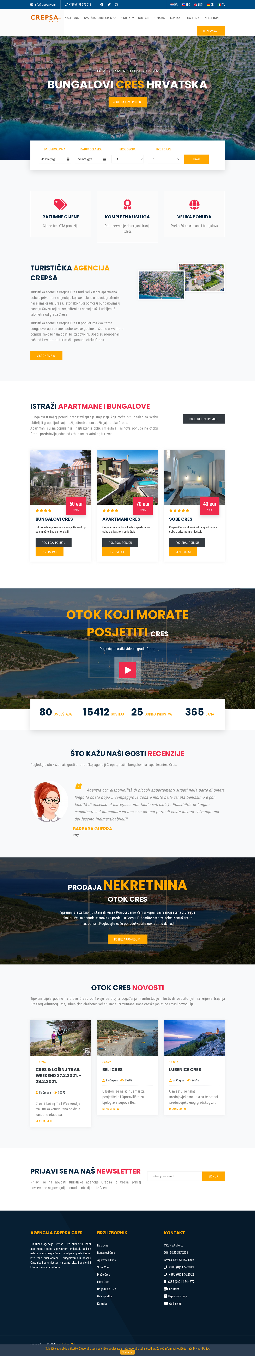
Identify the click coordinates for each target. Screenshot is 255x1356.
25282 (126, 1080)
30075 (59, 1092)
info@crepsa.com (43, 4)
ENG (198, 4)
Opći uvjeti (175, 1304)
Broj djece (163, 149)
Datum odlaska (91, 149)
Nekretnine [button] (213, 18)
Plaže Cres (103, 1274)
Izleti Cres (103, 1282)
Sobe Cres (103, 1267)
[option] (127, 809)
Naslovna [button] (72, 18)
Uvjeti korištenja (178, 1296)
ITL (221, 4)
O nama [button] (160, 18)
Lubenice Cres (185, 1070)
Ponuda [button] (127, 18)
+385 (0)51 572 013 (78, 4)
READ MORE (44, 1121)
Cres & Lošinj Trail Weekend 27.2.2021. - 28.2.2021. (58, 1076)
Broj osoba (128, 149)
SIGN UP (213, 1176)
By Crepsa (43, 1092)
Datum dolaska (54, 149)
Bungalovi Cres (106, 1253)
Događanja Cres (106, 1289)
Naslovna (102, 1245)
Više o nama (46, 355)
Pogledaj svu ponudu (127, 102)
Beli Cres (112, 1070)
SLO (186, 4)
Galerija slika (104, 1296)
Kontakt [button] (176, 18)
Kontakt (102, 1304)
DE (210, 4)
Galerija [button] (194, 18)
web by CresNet (65, 1344)
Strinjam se (127, 1352)
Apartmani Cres (106, 1260)
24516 (193, 1080)
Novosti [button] (144, 18)
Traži (196, 159)
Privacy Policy (201, 1348)
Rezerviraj (210, 31)
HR (174, 4)
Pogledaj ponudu (53, 542)
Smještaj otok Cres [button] (100, 18)
